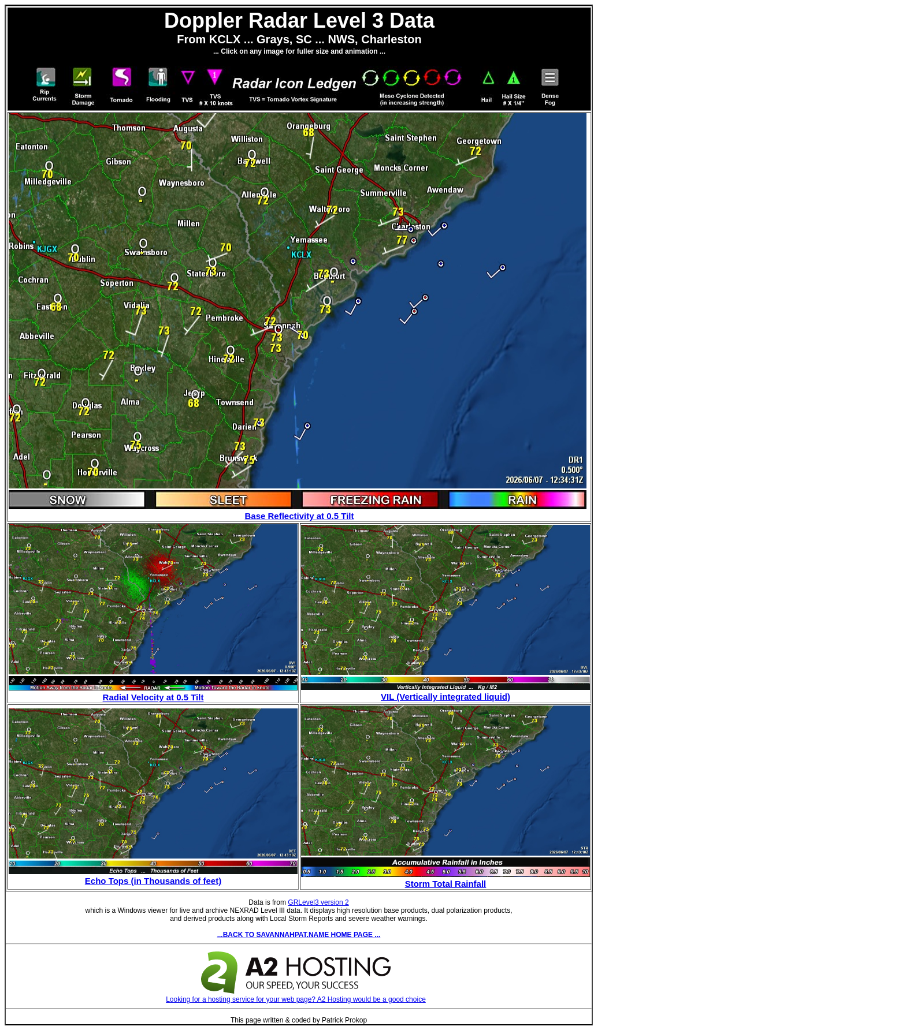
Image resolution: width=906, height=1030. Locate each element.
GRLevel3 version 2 (318, 902)
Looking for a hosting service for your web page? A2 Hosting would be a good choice (296, 995)
